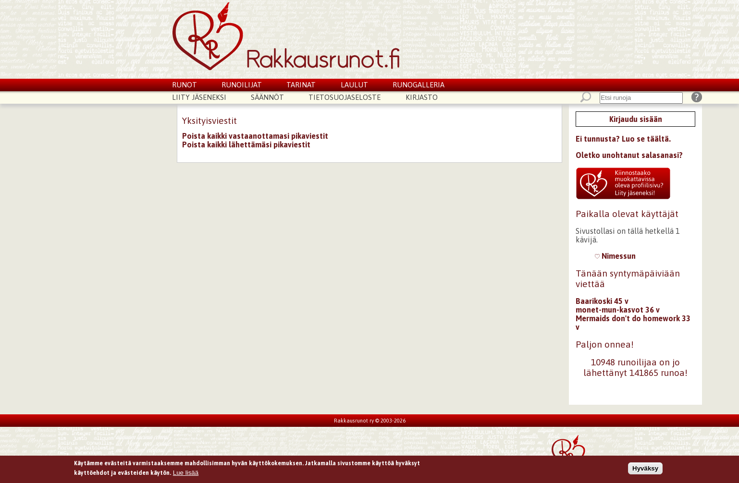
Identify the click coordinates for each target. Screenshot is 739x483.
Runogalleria (418, 85)
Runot (184, 85)
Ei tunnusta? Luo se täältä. (623, 138)
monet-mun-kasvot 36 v (618, 309)
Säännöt (267, 97)
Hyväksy (645, 469)
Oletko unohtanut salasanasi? (629, 155)
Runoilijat (242, 85)
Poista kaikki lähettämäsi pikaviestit (246, 144)
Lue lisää (185, 473)
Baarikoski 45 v (602, 301)
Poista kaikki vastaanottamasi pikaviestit (255, 136)
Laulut (354, 85)
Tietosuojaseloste (344, 97)
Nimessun (615, 256)
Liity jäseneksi (199, 97)
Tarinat (301, 85)
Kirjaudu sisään (635, 119)
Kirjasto (422, 97)
